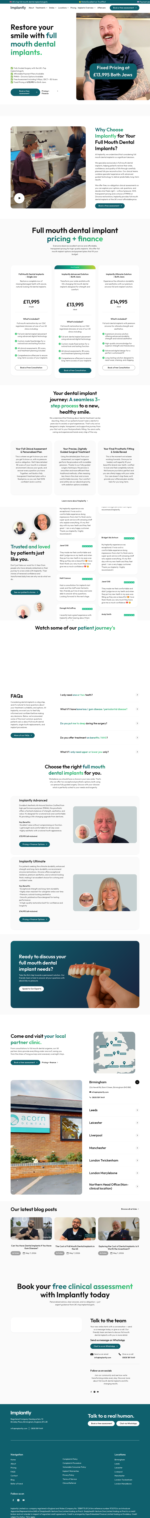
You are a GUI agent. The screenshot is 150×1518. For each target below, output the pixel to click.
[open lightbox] (19, 199)
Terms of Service (70, 1479)
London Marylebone (123, 1484)
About (31, 8)
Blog (12, 1480)
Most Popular (75, 267)
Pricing (73, 8)
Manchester (120, 1476)
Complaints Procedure (72, 1463)
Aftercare (101, 8)
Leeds (117, 1464)
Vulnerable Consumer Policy (74, 1467)
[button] (42, 8)
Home (13, 1460)
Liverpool (118, 1472)
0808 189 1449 (128, 1357)
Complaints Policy (70, 1459)
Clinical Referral (69, 1483)
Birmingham (120, 1460)
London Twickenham (123, 1480)
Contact (14, 1476)
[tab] (114, 1092)
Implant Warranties (71, 1471)
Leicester (118, 1468)
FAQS (13, 1472)
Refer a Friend (17, 1484)
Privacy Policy (68, 1475)
